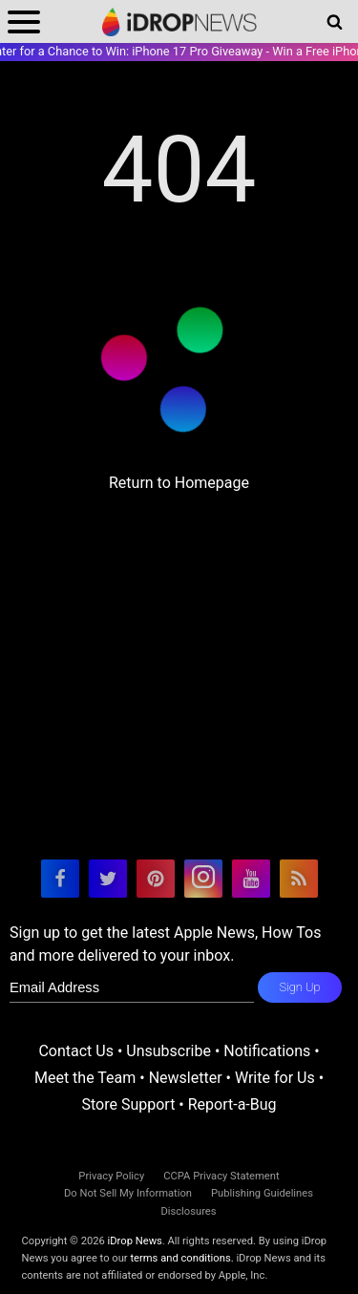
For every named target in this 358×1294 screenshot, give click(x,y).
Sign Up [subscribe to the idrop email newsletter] (299, 987)
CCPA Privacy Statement (221, 1176)
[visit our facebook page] (60, 878)
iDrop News (135, 1241)
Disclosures (188, 1211)
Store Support (128, 1104)
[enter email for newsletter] (132, 987)
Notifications (266, 1051)
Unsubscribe (168, 1051)
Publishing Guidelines (262, 1193)
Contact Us (76, 1051)
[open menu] (24, 21)
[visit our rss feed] (299, 878)
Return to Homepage (179, 483)
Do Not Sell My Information (128, 1193)
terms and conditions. (181, 1258)
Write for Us (275, 1078)
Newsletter (185, 1078)
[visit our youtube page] (251, 878)
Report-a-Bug (232, 1104)
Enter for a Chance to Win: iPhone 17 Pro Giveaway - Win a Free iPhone (179, 51)
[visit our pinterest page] (156, 878)
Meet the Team (85, 1078)
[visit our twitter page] (108, 878)
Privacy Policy (111, 1176)
